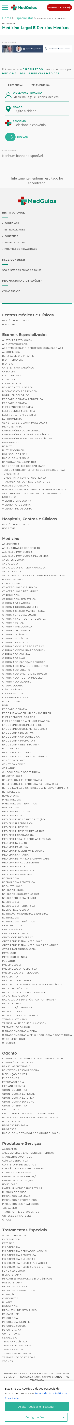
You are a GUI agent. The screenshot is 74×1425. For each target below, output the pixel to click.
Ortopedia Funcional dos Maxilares (28, 1114)
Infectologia (11, 800)
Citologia (9, 380)
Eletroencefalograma (18, 411)
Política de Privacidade (21, 250)
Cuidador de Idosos (16, 1173)
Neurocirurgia (13, 891)
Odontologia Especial (18, 1094)
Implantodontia (13, 1087)
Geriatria (9, 769)
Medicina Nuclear (14, 843)
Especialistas (24, 18)
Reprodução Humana (17, 1008)
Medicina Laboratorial (18, 836)
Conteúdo (12, 236)
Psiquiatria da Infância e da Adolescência (32, 985)
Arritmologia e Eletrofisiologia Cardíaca (32, 348)
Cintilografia (12, 376)
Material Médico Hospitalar (22, 1189)
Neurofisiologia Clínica (19, 898)
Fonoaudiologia (13, 1271)
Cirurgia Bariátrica (16, 603)
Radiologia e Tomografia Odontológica (31, 1134)
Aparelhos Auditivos (17, 1157)
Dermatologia (12, 702)
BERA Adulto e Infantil (18, 356)
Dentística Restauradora (20, 1071)
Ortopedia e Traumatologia (22, 942)
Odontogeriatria (14, 1091)
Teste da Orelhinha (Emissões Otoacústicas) (34, 470)
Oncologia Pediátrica (18, 938)
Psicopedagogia (14, 1327)
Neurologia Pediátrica (18, 906)
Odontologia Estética (18, 1098)
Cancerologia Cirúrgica (19, 588)
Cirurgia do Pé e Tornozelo (22, 678)
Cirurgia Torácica (15, 639)
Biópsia (7, 364)
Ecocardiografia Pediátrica (22, 400)
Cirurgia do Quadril (16, 682)
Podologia (10, 1307)
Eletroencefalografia (18, 718)
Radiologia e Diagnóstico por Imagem (29, 1000)
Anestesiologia (13, 560)
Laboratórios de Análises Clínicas (27, 439)
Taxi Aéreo (9, 1209)
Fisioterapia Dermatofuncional (25, 1252)
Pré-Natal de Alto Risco (19, 1311)
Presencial (15, 85)
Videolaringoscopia (17, 509)
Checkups (9, 372)
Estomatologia (13, 1083)
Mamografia (11, 443)
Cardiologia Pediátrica (19, 600)
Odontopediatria (14, 1106)
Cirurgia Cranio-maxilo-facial (23, 611)
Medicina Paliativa (15, 847)
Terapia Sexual (13, 1350)
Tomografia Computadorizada (24, 478)
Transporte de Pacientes (20, 1212)
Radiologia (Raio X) (15, 459)
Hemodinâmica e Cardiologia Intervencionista (35, 788)
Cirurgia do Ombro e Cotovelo (24, 674)
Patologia (9, 953)
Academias (9, 1150)
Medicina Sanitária (15, 855)
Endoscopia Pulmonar (18, 741)
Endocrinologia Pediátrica (22, 725)
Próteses (9, 1130)
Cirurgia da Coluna (16, 655)
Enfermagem (11, 1240)
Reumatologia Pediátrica (20, 1016)
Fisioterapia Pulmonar (19, 1260)
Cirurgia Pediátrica (16, 631)
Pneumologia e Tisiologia (20, 973)
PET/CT (7, 447)
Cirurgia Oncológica (17, 627)
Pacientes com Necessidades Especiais (30, 1118)
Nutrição (8, 1295)
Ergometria (10, 749)
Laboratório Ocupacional (21, 431)
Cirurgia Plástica (14, 635)
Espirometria (12, 419)
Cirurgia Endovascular (19, 615)
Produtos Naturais (16, 1197)
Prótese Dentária (15, 1126)
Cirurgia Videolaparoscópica (23, 651)
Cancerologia (12, 584)
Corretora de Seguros (19, 1165)
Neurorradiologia (15, 910)
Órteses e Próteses (17, 1216)
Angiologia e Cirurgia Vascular (25, 568)
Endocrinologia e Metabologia (24, 729)
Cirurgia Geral (13, 623)
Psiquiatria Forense (16, 981)
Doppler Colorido (16, 396)
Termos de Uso (15, 243)
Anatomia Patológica (17, 341)
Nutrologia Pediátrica (18, 922)
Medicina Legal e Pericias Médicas (26, 839)
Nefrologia (10, 879)
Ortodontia (11, 1110)
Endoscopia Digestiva (18, 733)
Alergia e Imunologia (17, 552)
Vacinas (7, 1362)
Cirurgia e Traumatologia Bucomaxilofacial (33, 1059)
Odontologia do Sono (18, 1102)
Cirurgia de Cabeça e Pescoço (24, 662)
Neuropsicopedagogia (18, 1291)
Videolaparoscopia (16, 505)
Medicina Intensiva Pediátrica (23, 832)
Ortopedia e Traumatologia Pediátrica (30, 946)
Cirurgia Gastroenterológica (24, 619)
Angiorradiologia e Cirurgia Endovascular (33, 576)
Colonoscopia (12, 694)
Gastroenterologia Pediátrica (24, 757)
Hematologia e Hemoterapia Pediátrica (30, 784)
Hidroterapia (12, 1275)
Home (6, 18)
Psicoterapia (11, 1330)
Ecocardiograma (14, 404)
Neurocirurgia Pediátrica (20, 895)
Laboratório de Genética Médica (25, 435)
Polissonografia (14, 455)
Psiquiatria (10, 977)
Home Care (9, 1185)
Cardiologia (11, 596)
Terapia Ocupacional (17, 1346)
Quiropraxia (11, 1334)
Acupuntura (11, 544)
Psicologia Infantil (16, 1323)
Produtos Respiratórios (20, 1205)
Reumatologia (12, 1012)
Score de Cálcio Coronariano (24, 466)
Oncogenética (12, 930)
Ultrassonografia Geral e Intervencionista (34, 490)
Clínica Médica (12, 690)
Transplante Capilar (17, 1354)
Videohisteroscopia (16, 501)
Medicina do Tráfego (17, 875)
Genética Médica (13, 765)
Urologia (9, 1043)
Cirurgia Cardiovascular (20, 607)
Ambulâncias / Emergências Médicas (28, 1153)
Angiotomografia (15, 345)
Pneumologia (11, 965)
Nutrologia (10, 918)
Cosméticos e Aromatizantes (23, 1169)
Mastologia (10, 808)
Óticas (7, 1220)
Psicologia (10, 1319)
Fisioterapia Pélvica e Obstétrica (26, 1268)
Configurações (34, 1417)
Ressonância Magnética (19, 462)
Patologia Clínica (14, 957)
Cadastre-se (11, 292)
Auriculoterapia (14, 1236)
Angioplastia (11, 572)
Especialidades (15, 230)
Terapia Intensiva (14, 1020)
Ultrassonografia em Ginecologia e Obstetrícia (37, 1035)
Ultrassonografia (15, 486)
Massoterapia (12, 1283)
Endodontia (11, 1079)
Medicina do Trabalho (18, 871)
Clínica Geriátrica (15, 1161)
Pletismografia (13, 451)
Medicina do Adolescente (20, 863)
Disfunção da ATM (14, 1075)
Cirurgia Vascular (15, 643)
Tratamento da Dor (16, 1028)
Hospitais (9, 325)
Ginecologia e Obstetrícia (21, 773)
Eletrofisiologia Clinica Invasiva (26, 721)
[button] (5, 8)
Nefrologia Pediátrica (18, 883)
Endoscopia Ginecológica (21, 737)
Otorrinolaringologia (19, 950)
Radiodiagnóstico (15, 989)
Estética (8, 1244)
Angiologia (10, 564)
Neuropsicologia (14, 1287)
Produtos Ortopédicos (19, 1201)
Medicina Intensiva (15, 828)
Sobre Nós (12, 223)
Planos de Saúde (14, 1193)
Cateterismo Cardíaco (18, 368)
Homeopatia (10, 796)
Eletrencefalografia (17, 407)
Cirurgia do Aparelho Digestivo (25, 666)
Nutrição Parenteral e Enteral (25, 914)
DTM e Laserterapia (16, 1067)
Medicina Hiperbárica (17, 824)
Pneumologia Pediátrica (19, 969)
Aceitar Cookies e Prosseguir (37, 1406)
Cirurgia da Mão (13, 659)
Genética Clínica (14, 761)
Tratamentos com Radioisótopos (26, 482)
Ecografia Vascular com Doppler (26, 714)
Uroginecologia (13, 1039)
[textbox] (29, 111)
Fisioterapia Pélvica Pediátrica (24, 1264)
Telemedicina (40, 85)
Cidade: (18, 107)
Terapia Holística (14, 1342)
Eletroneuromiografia (19, 415)
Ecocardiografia (14, 710)
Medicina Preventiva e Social (23, 851)
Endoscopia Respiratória (20, 745)
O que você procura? (27, 93)
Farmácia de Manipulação (20, 1177)
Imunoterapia (12, 427)
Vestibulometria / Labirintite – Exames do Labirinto (32, 496)
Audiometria (11, 352)
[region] (37, 1403)
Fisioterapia (11, 1248)
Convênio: (20, 121)
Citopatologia (12, 686)
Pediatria (9, 961)
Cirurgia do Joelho (16, 670)
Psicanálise (10, 1315)
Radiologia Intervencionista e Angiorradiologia (24, 995)
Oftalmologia (12, 926)
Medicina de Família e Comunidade (26, 859)
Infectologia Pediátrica (19, 804)
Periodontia (11, 1122)
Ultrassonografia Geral (20, 1032)
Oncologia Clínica (15, 934)
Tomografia (10, 474)
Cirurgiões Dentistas (17, 1063)
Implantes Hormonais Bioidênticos (27, 1279)
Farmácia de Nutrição (17, 1181)
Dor (5, 706)
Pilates (7, 1303)
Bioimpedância (12, 360)
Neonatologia (12, 887)
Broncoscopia (12, 580)
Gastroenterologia (16, 753)
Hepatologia (11, 792)
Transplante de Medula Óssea (24, 1024)
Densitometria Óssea (17, 388)
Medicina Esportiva (16, 812)
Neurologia (10, 902)
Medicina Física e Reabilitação (23, 820)
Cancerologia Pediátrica (20, 592)
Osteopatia (10, 1299)
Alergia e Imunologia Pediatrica (25, 556)
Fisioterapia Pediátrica (19, 1256)
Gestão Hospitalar (15, 321)
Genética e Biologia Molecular (24, 423)
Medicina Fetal (12, 816)
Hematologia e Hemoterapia (22, 780)
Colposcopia (11, 384)
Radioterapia (12, 1004)
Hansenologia (12, 777)
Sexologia (9, 1338)
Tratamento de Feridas (19, 1358)
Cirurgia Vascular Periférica (23, 647)
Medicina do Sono (15, 867)
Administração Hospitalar (21, 548)
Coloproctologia (15, 698)
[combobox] (29, 111)
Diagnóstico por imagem (19, 392)
